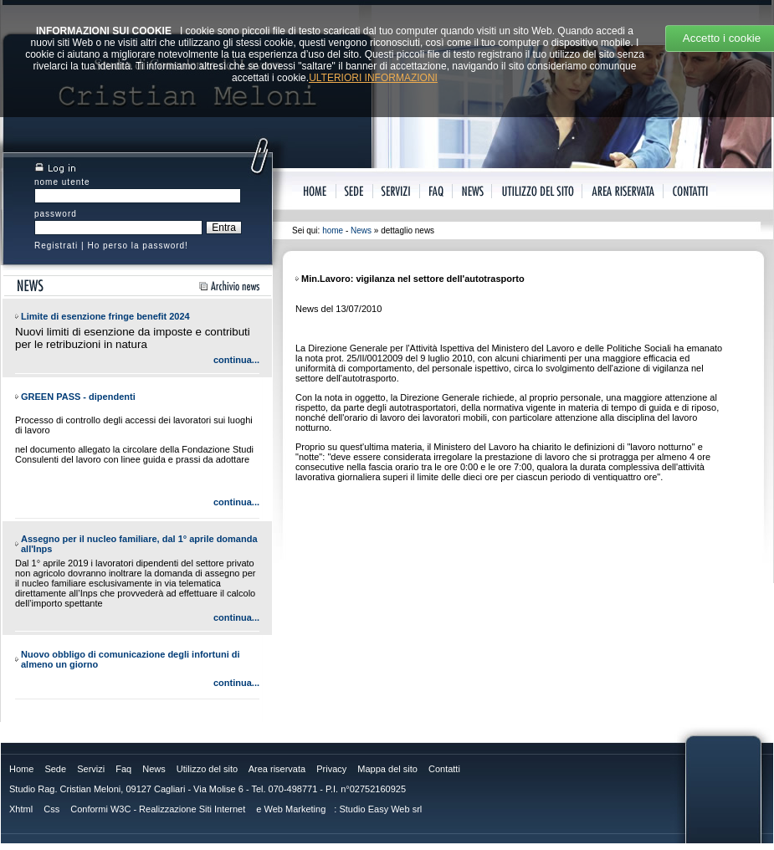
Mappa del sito (387, 769)
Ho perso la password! (137, 245)
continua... (236, 360)
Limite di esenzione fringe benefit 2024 (105, 316)
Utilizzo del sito (207, 769)
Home (21, 769)
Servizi (91, 769)
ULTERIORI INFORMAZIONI (373, 78)
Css (51, 809)
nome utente (62, 182)
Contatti (444, 769)
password (55, 213)
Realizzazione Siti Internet (192, 809)
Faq (123, 769)
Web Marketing (295, 809)
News (361, 230)
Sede (55, 769)
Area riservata (277, 769)
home (332, 230)
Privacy (331, 769)
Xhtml (21, 809)
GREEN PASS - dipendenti (78, 397)
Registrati (56, 245)
